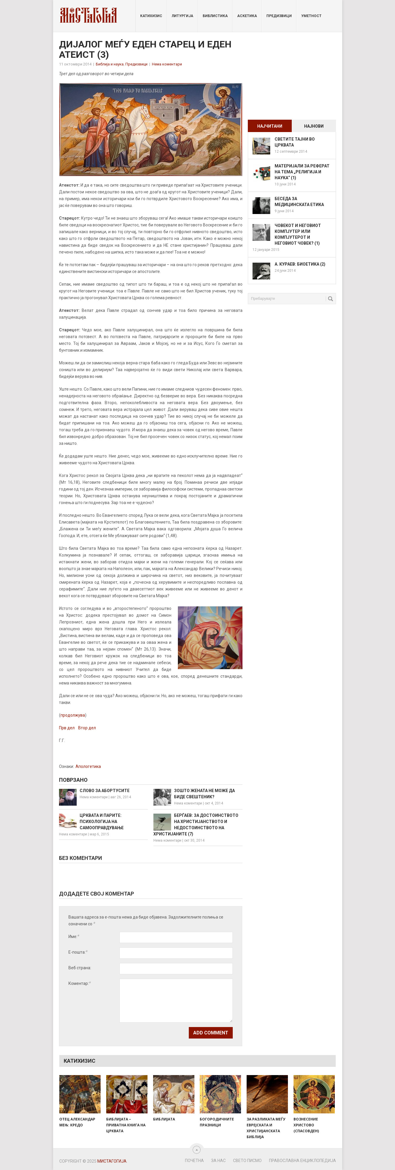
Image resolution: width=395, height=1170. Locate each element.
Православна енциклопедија (302, 1160)
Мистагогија (112, 1161)
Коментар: (79, 983)
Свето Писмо (247, 1160)
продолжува (72, 715)
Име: (73, 936)
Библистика (215, 16)
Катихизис (151, 16)
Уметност (311, 16)
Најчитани (269, 126)
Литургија (182, 16)
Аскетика (247, 16)
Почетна (194, 1160)
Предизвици (279, 16)
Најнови (314, 126)
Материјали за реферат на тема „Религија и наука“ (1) (302, 172)
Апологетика (88, 766)
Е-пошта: (78, 952)
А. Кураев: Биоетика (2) (300, 264)
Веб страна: (79, 967)
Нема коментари (167, 64)
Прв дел (67, 727)
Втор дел (87, 727)
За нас (218, 1160)
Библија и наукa (110, 64)
